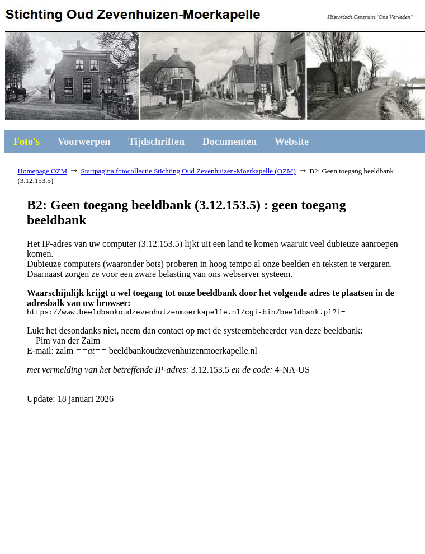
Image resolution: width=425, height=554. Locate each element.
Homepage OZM (42, 171)
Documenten (229, 141)
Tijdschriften (156, 141)
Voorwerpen (84, 141)
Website (292, 141)
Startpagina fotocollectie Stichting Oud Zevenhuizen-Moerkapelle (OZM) (188, 171)
